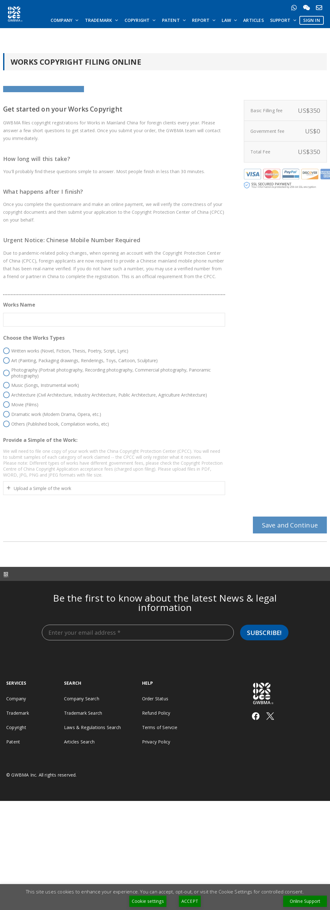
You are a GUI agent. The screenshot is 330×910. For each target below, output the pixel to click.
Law (229, 20)
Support (283, 20)
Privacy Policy (156, 777)
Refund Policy (156, 748)
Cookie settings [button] (148, 901)
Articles (253, 20)
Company (65, 20)
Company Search (81, 734)
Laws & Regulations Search (92, 762)
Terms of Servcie (159, 762)
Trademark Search (83, 748)
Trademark (101, 20)
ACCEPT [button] (189, 901)
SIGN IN (311, 20)
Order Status (155, 734)
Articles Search (79, 777)
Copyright (140, 20)
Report (203, 20)
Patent (174, 20)
